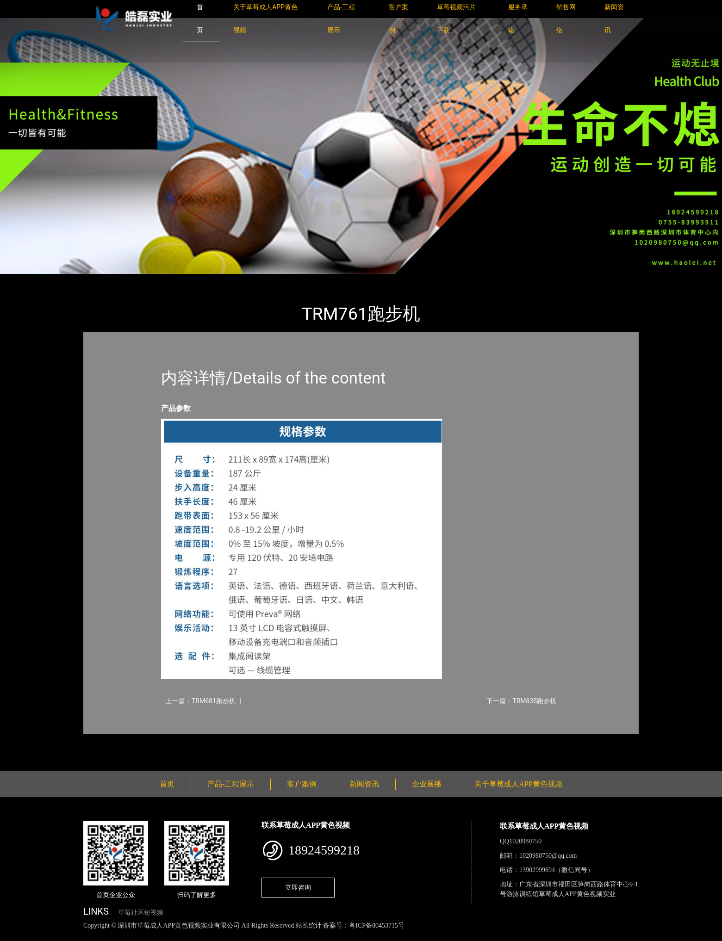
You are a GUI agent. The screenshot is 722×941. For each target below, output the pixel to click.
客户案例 (302, 784)
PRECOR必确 (191, 280)
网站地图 (14, 936)
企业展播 (427, 784)
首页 (99, 280)
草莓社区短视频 (140, 912)
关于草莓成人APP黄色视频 (518, 784)
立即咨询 (298, 887)
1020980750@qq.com (548, 855)
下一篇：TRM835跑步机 (521, 701)
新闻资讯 (364, 784)
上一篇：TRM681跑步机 (201, 701)
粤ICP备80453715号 (377, 925)
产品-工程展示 (139, 280)
